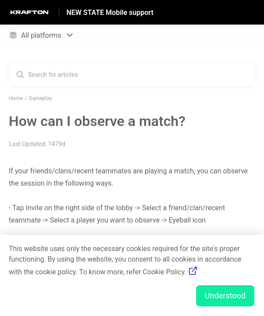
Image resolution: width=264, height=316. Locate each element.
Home (16, 98)
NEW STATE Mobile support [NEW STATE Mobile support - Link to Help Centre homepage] (109, 12)
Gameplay (40, 98)
